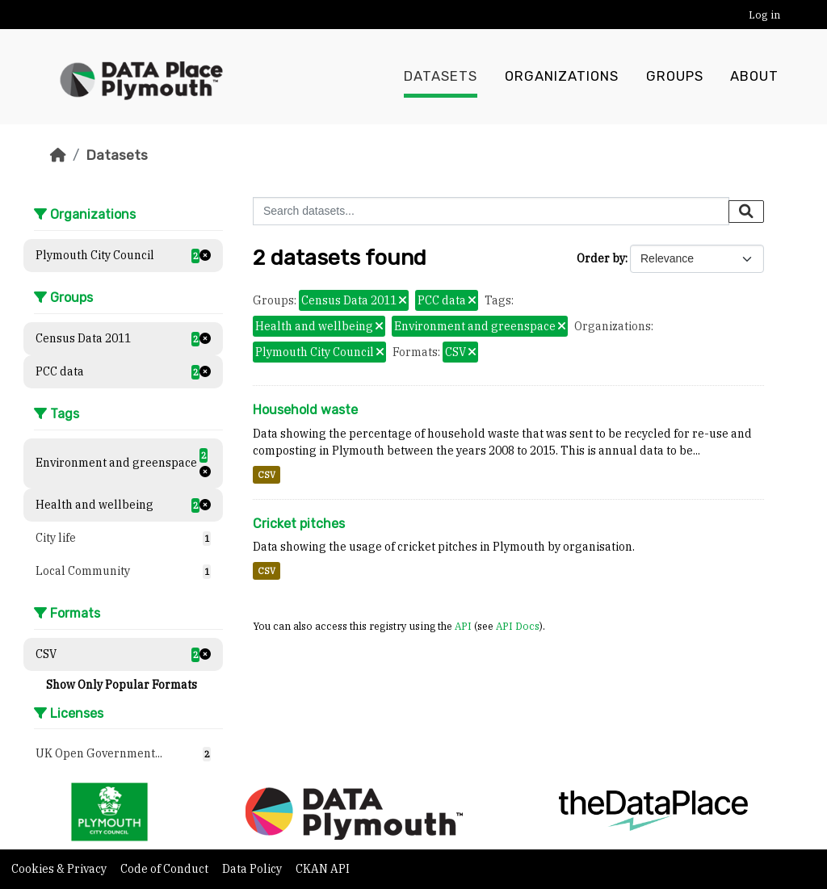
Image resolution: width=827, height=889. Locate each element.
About (754, 77)
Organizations (562, 77)
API (463, 625)
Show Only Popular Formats (121, 684)
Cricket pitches (299, 523)
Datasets (440, 77)
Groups (674, 77)
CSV (266, 474)
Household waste (305, 409)
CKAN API (323, 869)
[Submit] (746, 211)
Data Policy (253, 869)
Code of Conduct (165, 869)
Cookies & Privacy (60, 869)
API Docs (517, 625)
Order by (601, 258)
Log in (764, 15)
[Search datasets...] (491, 211)
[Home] (58, 155)
